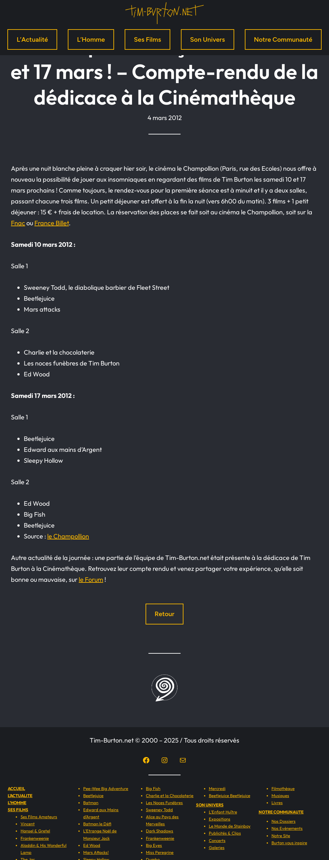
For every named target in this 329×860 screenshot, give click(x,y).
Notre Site (280, 835)
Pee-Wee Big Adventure (105, 788)
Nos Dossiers (283, 821)
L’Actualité (32, 39)
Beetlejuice (93, 795)
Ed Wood (91, 845)
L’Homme (91, 39)
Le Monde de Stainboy (230, 826)
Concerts (217, 840)
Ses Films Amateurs (39, 816)
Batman (90, 802)
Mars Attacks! (96, 852)
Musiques (280, 795)
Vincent (28, 823)
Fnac (18, 223)
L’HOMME (17, 802)
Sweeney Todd (159, 809)
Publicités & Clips (225, 833)
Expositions (219, 818)
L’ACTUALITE (20, 795)
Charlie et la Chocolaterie (169, 795)
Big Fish (153, 788)
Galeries (217, 847)
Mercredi (217, 788)
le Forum (91, 579)
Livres (277, 802)
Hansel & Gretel (35, 830)
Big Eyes (154, 845)
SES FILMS (18, 809)
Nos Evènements (287, 828)
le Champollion (68, 536)
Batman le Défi (97, 823)
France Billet (51, 223)
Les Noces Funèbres (164, 802)
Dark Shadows (159, 830)
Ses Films (147, 39)
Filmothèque (283, 788)
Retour (164, 614)
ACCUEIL (16, 788)
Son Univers (207, 39)
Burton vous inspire (289, 842)
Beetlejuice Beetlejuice (229, 795)
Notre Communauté (283, 39)
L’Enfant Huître (223, 811)
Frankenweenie (35, 838)
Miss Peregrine (159, 852)
